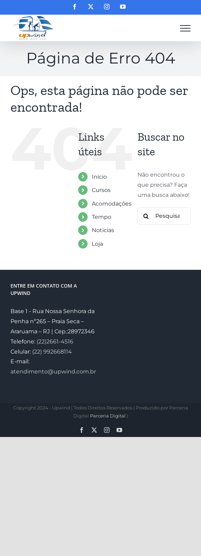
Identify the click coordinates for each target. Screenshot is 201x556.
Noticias (103, 230)
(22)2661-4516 (55, 341)
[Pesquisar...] (164, 216)
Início (99, 176)
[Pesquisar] (146, 216)
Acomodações (112, 203)
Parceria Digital (108, 415)
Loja (97, 243)
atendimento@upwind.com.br (53, 371)
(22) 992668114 (52, 351)
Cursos (101, 190)
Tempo (101, 217)
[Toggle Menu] (185, 28)
